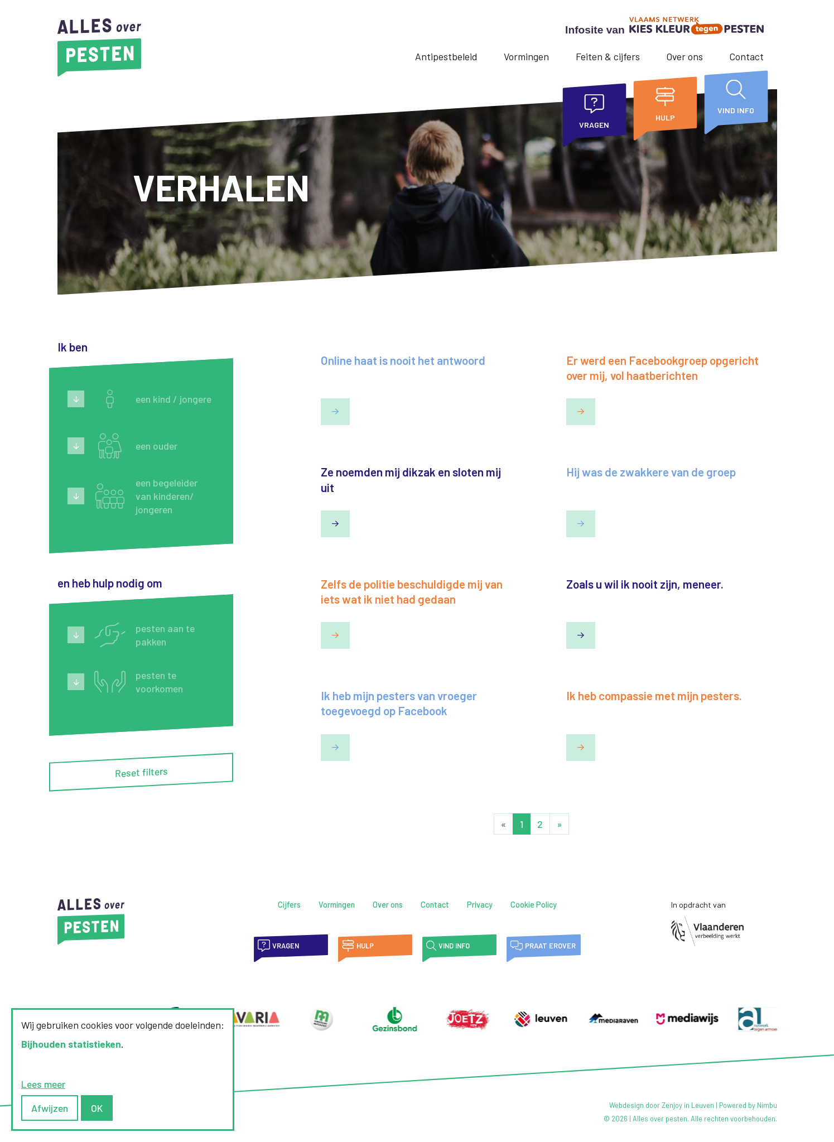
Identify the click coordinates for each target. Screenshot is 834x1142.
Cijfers (289, 904)
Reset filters (140, 772)
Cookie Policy (533, 904)
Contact (747, 56)
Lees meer (43, 1084)
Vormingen (526, 56)
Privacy (480, 904)
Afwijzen (49, 1108)
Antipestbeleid (446, 56)
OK (97, 1108)
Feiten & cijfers (608, 56)
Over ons (685, 56)
